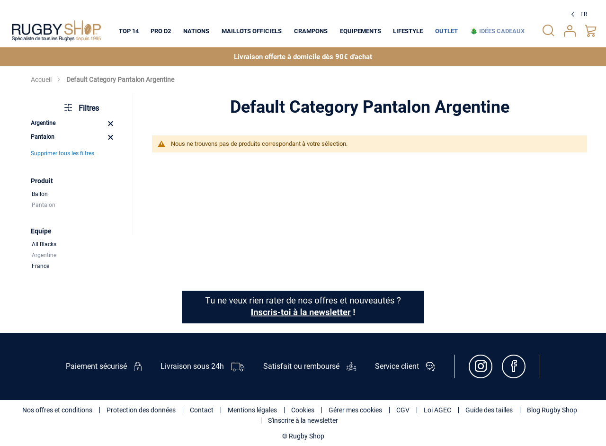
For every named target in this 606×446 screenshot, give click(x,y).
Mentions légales (252, 410)
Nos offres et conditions (57, 410)
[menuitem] (128, 31)
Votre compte (570, 31)
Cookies (302, 410)
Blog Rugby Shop (552, 410)
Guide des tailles (489, 410)
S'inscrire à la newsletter (303, 420)
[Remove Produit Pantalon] (110, 137)
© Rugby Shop (303, 436)
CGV (403, 410)
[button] (578, 14)
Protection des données (141, 410)
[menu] (322, 31)
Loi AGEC (437, 410)
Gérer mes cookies (355, 410)
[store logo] (56, 31)
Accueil (42, 79)
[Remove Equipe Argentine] (110, 123)
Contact (202, 410)
